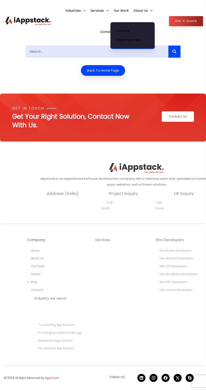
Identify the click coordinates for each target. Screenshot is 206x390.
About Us (141, 10)
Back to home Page (103, 70)
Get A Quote (186, 21)
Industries (73, 10)
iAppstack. (52, 378)
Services (97, 10)
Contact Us (109, 31)
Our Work (121, 10)
